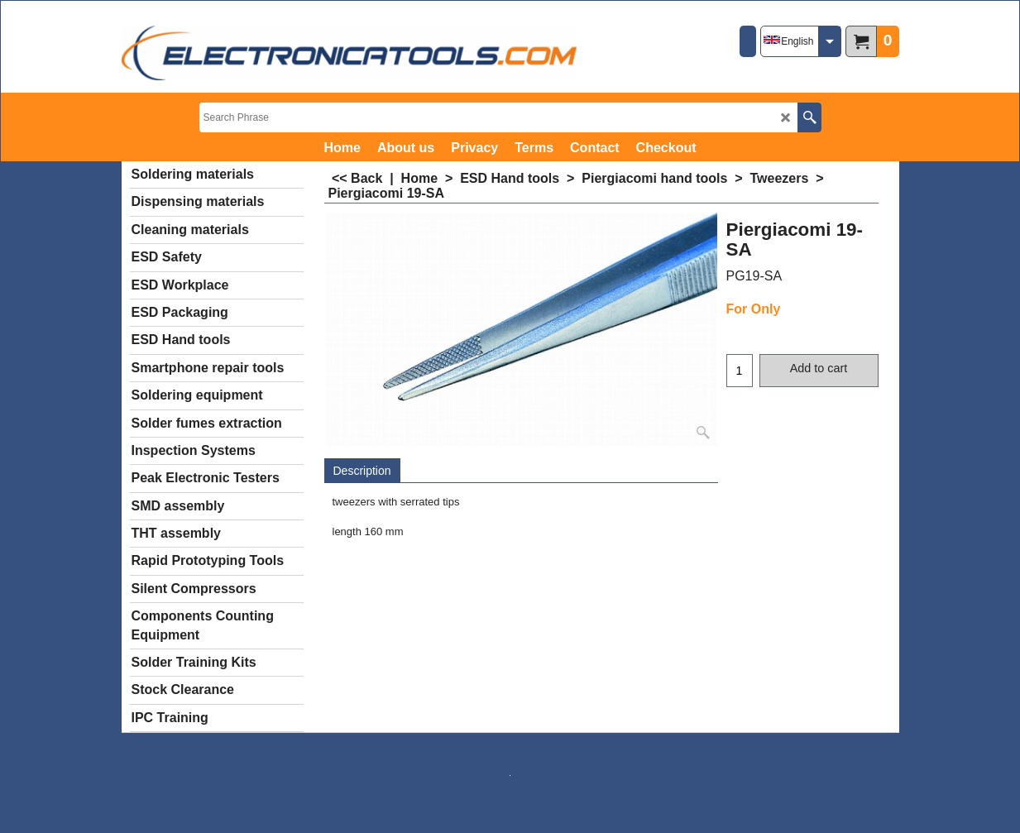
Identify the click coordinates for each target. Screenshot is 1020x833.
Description (362, 470)
